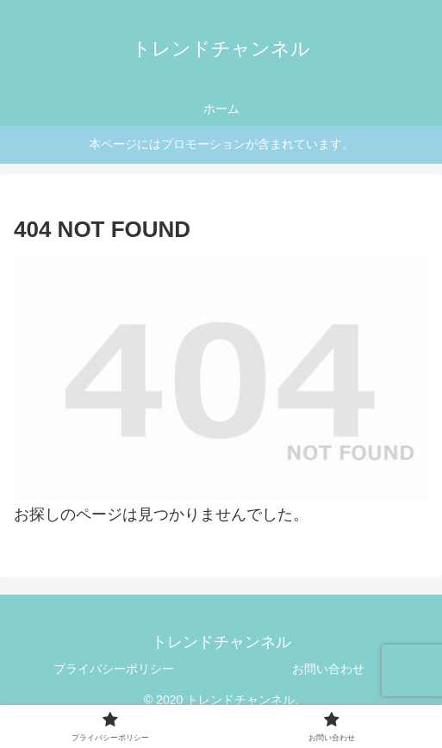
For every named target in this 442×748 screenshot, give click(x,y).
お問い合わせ (328, 669)
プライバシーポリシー (113, 669)
